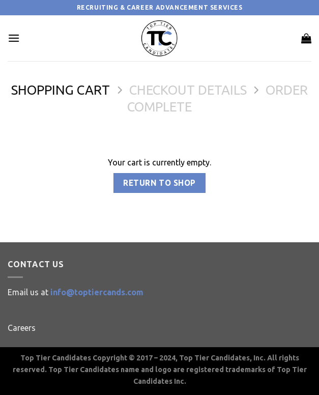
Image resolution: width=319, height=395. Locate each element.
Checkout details (188, 89)
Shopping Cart (60, 89)
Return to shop (159, 183)
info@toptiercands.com (96, 292)
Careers (22, 327)
